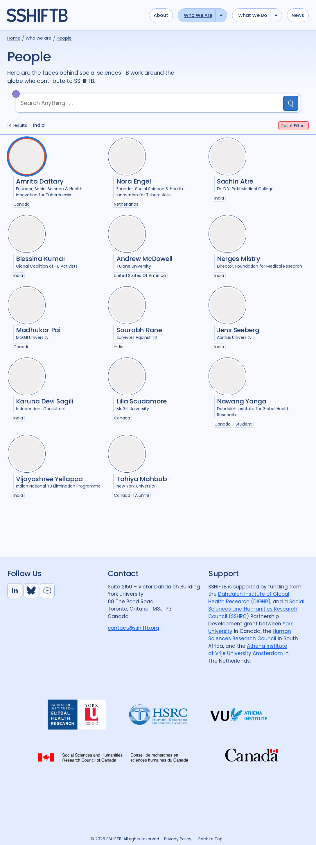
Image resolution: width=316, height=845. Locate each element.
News (298, 15)
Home (13, 38)
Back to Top (210, 839)
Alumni (142, 495)
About (161, 15)
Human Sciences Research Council (249, 635)
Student (244, 424)
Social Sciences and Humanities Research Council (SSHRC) (256, 609)
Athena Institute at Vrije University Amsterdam (247, 650)
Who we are (198, 15)
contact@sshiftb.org (133, 628)
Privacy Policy (177, 839)
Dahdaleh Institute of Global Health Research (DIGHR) (248, 597)
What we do (252, 15)
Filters (293, 125)
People (64, 38)
